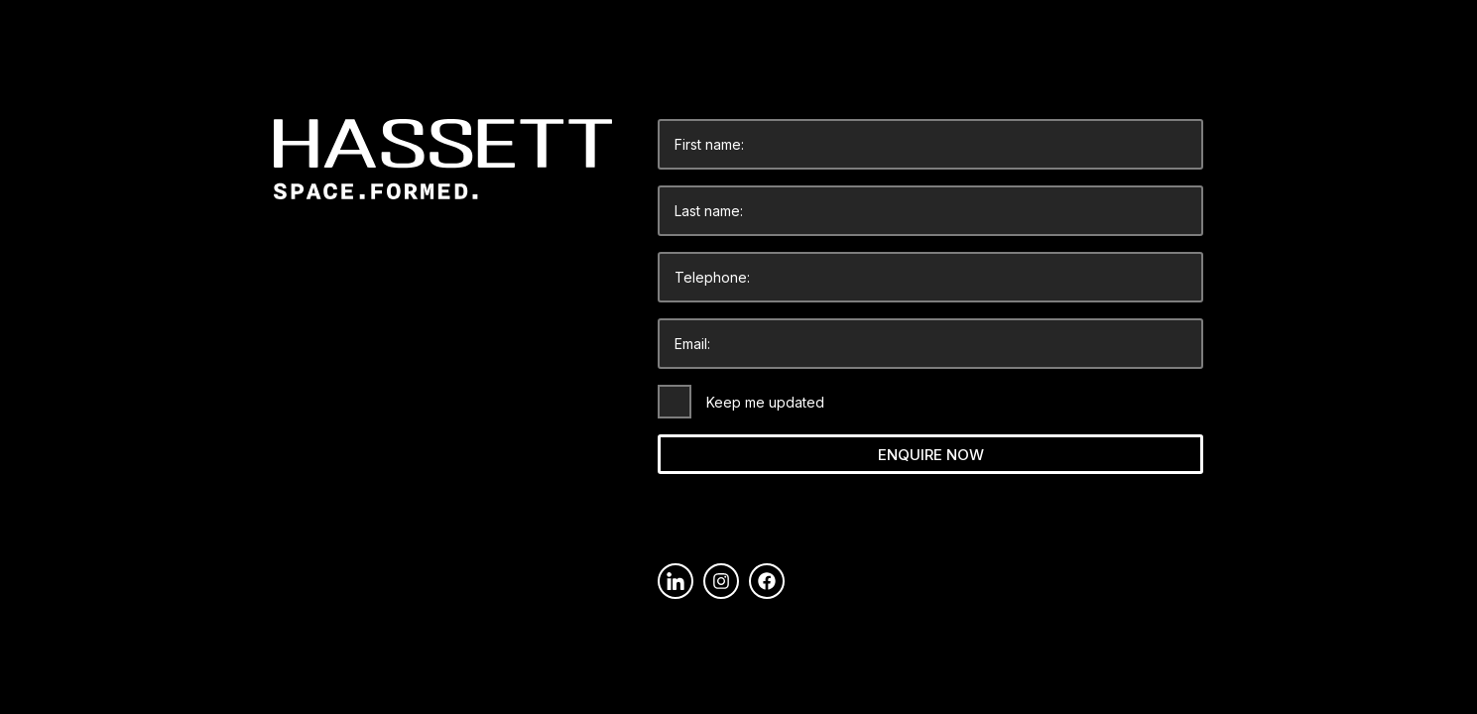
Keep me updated (765, 402)
